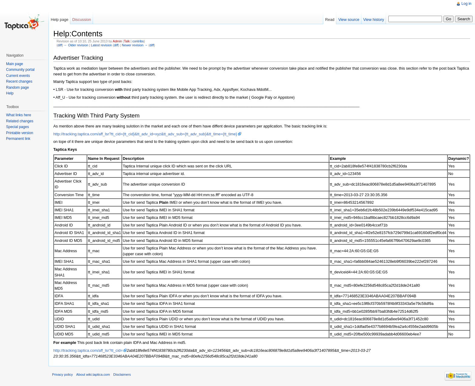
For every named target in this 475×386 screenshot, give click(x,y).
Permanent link (18, 139)
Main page (14, 64)
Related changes (19, 121)
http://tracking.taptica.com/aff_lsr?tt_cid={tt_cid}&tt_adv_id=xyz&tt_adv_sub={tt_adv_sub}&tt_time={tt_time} (145, 134)
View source (348, 19)
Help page (59, 19)
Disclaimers (122, 374)
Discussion (81, 19)
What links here (18, 115)
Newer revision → (135, 45)
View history (373, 19)
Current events (18, 76)
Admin (117, 41)
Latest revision (101, 45)
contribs (138, 41)
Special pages (17, 127)
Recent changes (19, 81)
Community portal (20, 70)
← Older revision (76, 45)
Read (329, 19)
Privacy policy (62, 374)
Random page (17, 87)
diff (60, 45)
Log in (466, 4)
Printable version (19, 133)
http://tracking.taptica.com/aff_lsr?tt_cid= (88, 350)
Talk (127, 41)
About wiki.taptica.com (93, 374)
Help (10, 93)
